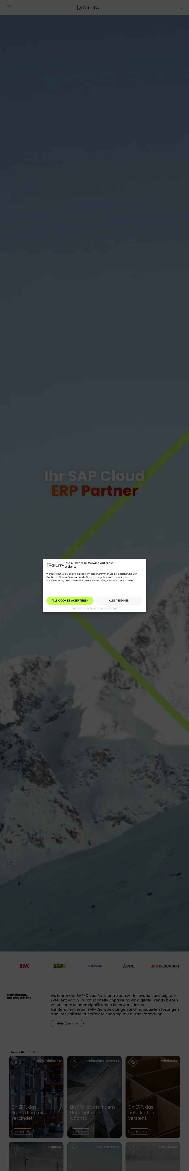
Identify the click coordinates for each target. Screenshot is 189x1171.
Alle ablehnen (119, 600)
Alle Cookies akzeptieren (69, 600)
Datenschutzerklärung (84, 608)
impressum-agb (107, 608)
